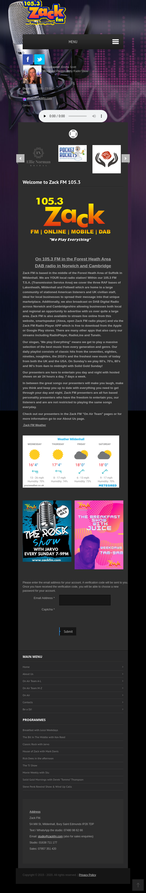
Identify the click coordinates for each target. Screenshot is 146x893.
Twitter (39, 59)
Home (26, 667)
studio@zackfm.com (37, 98)
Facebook (28, 59)
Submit (68, 631)
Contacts (28, 105)
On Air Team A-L (32, 681)
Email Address (44, 598)
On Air (26, 695)
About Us (28, 674)
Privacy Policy (87, 875)
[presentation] (94, 615)
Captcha (48, 609)
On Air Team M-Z (32, 688)
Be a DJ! (27, 709)
